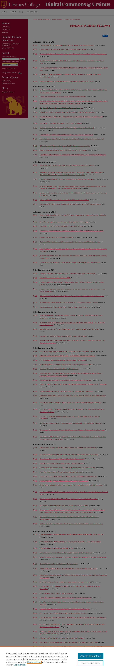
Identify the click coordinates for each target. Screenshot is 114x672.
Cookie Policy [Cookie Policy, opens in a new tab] (19, 665)
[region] (57, 659)
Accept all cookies (90, 656)
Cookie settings (34, 662)
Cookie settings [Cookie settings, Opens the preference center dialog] (91, 663)
